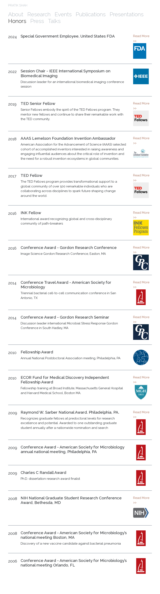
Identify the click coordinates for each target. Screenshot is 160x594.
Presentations (127, 14)
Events (63, 14)
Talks (54, 21)
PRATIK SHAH (17, 5)
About (15, 14)
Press (37, 21)
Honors (17, 21)
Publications (91, 14)
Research (39, 14)
